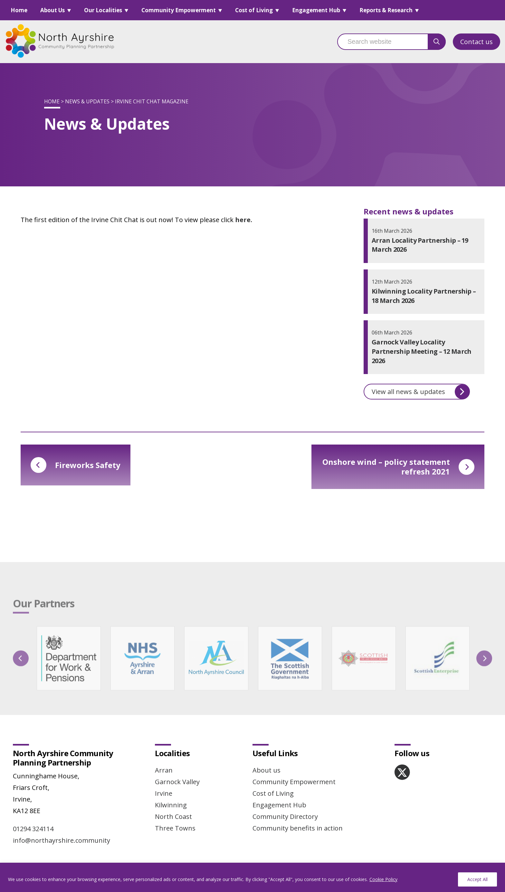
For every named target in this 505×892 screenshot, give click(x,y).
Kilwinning (171, 805)
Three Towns (175, 828)
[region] (252, 877)
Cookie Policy (383, 879)
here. (243, 219)
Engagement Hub (316, 10)
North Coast (173, 816)
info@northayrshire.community (61, 840)
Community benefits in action (297, 828)
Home (19, 10)
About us (266, 770)
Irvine (163, 793)
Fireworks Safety (75, 465)
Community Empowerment (178, 10)
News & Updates (87, 101)
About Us (52, 10)
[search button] (437, 41)
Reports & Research (386, 10)
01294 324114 (33, 828)
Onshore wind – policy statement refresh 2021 (398, 466)
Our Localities (103, 10)
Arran (164, 770)
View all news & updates (421, 391)
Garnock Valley (177, 781)
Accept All (477, 879)
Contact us (476, 41)
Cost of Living (254, 10)
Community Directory (285, 816)
